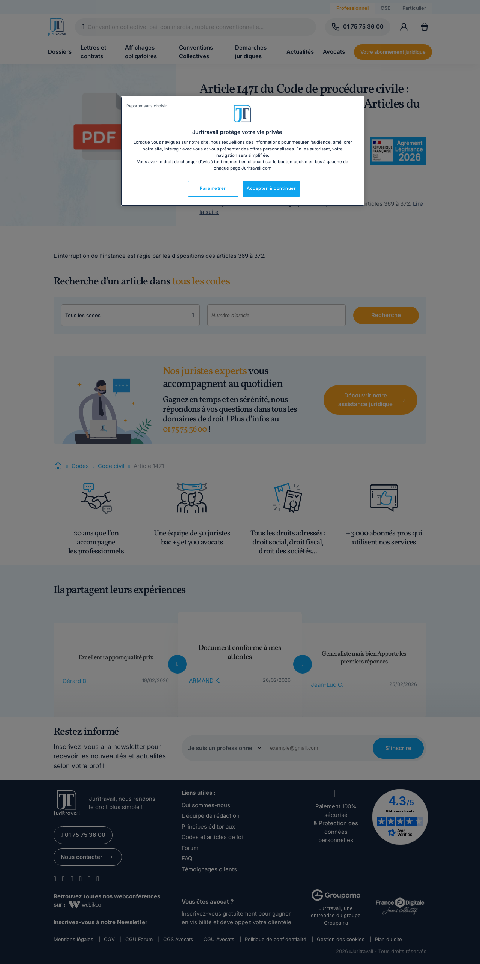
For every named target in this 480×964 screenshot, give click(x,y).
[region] (242, 151)
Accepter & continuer (271, 188)
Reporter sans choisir (146, 106)
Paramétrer (213, 188)
